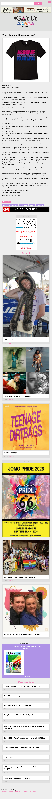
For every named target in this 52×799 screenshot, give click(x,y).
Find (38, 3)
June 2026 (26, 676)
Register (11, 791)
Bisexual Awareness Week (10, 205)
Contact (35, 791)
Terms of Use (18, 791)
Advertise (4, 791)
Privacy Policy (27, 791)
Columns (6, 202)
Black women (23, 205)
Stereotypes (40, 205)
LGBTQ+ (32, 205)
